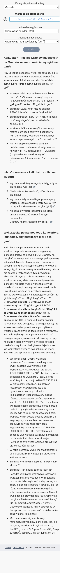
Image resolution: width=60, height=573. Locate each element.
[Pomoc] (5, 19)
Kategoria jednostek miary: (30, 3)
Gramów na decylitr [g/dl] (37, 206)
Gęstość (27, 186)
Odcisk (8, 547)
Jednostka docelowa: (30, 37)
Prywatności (18, 547)
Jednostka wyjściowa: (30, 27)
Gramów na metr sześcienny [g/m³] (29, 221)
